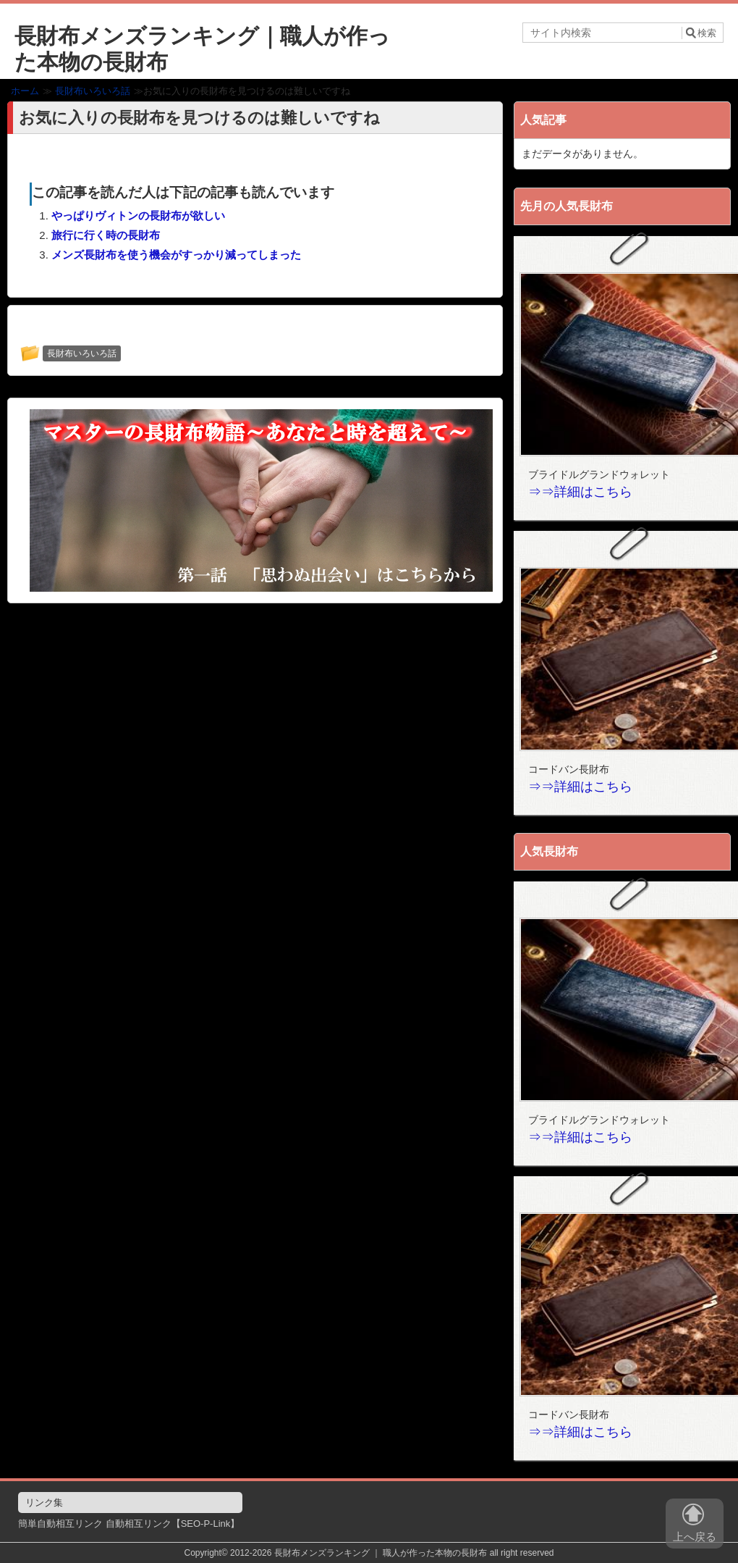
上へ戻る (694, 1526)
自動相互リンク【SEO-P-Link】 (173, 1523)
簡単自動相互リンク (60, 1523)
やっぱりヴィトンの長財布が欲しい (138, 215)
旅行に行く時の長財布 (105, 235)
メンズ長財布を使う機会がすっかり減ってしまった (176, 254)
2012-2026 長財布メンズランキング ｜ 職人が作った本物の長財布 (358, 1553)
